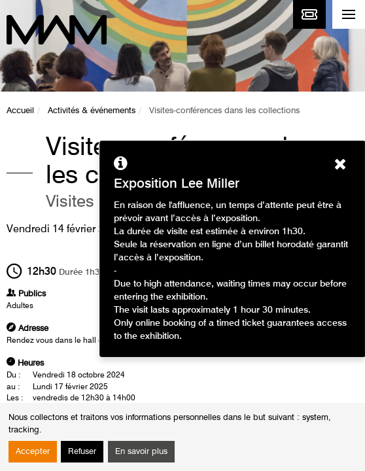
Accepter (33, 451)
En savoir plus (141, 451)
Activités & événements (91, 111)
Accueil (20, 111)
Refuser (82, 451)
